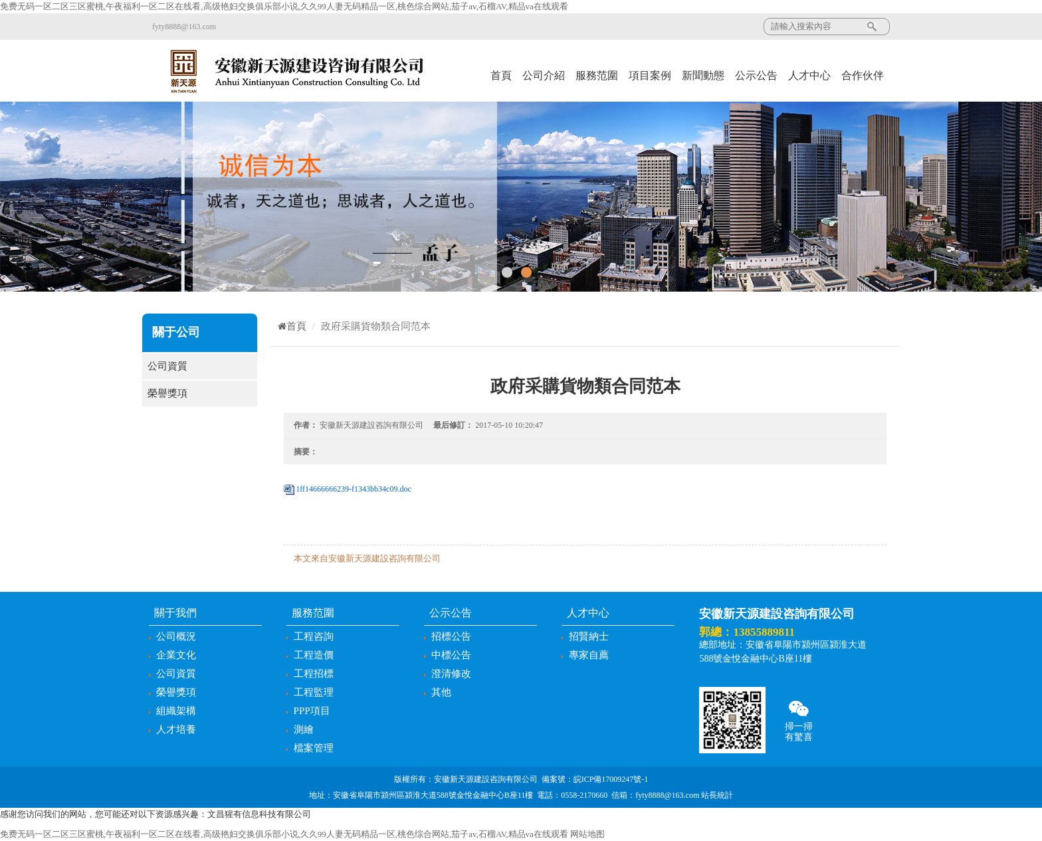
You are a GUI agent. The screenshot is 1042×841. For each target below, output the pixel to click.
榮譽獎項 (200, 393)
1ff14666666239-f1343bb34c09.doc (353, 489)
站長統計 (717, 795)
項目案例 (650, 75)
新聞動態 (703, 75)
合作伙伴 (862, 75)
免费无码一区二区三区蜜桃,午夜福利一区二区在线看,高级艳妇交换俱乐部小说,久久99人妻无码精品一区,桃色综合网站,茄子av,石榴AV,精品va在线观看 (284, 6)
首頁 (501, 75)
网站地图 (587, 834)
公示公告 (756, 75)
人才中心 (809, 75)
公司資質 (200, 366)
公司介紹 (543, 75)
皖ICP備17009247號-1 (611, 779)
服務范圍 (596, 75)
